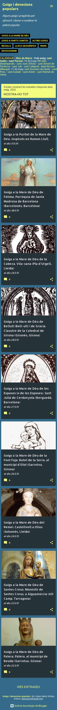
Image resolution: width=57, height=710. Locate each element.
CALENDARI (7, 58)
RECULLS (6, 46)
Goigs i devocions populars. (17, 696)
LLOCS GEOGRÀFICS (25, 46)
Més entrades (28, 687)
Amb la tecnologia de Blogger (28, 705)
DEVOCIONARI (9, 51)
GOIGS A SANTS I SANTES (15, 40)
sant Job (17, 66)
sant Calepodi (31, 66)
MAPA (43, 46)
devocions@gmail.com (32, 699)
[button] (51, 150)
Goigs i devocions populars (17, 6)
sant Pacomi (16, 61)
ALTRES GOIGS (40, 40)
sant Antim (29, 71)
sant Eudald (14, 71)
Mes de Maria (24, 58)
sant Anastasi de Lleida (37, 69)
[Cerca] (45, 6)
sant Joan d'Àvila (26, 63)
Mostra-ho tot (16, 94)
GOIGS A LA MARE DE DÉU (15, 35)
